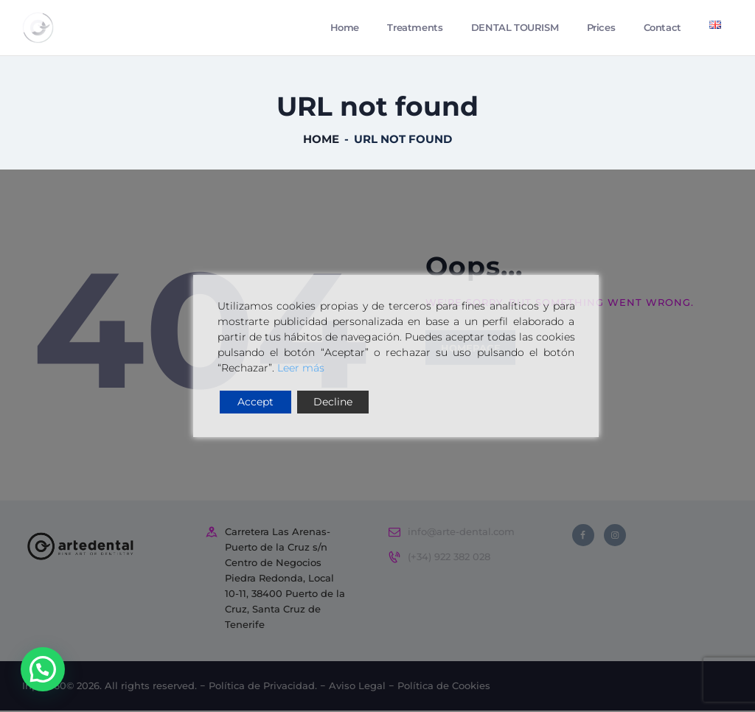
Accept (255, 401)
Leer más (300, 367)
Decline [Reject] (332, 401)
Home (321, 141)
